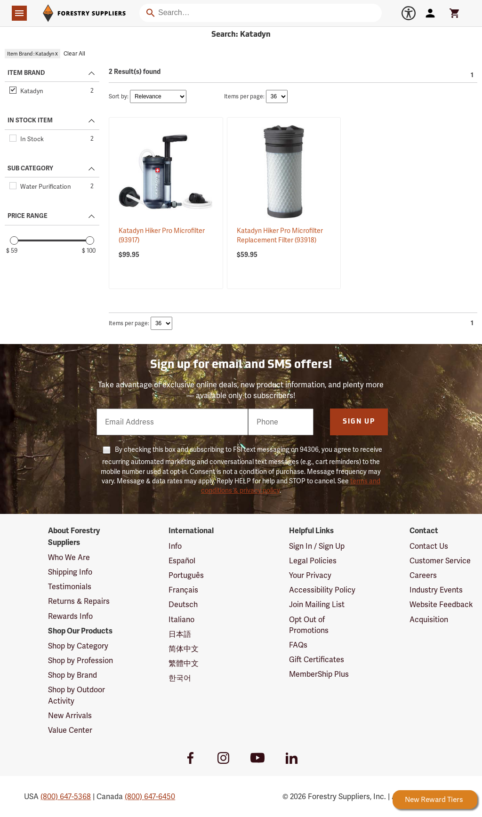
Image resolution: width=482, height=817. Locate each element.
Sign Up (359, 421)
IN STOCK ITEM (30, 120)
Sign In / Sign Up (317, 546)
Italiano (181, 620)
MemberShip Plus (319, 674)
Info (175, 546)
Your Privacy (310, 575)
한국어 (180, 678)
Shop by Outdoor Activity (76, 695)
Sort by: (119, 96)
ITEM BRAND (26, 73)
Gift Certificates (316, 660)
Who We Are (69, 557)
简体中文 (184, 649)
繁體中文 (184, 663)
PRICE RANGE (28, 216)
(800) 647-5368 (65, 796)
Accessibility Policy (322, 590)
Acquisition (429, 620)
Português (186, 575)
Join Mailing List (317, 604)
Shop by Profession (80, 660)
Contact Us (429, 546)
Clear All (74, 53)
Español (182, 561)
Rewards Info (70, 616)
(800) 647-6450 (150, 796)
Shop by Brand (72, 675)
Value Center (70, 730)
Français (183, 590)
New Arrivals (70, 716)
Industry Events (436, 590)
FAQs (298, 645)
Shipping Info (70, 572)
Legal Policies (313, 561)
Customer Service (440, 561)
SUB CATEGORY (30, 168)
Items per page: (244, 96)
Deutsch (183, 604)
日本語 (180, 634)
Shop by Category (78, 646)
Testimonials (69, 587)
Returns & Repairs (79, 601)
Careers (423, 575)
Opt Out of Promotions (309, 625)
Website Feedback (441, 604)
